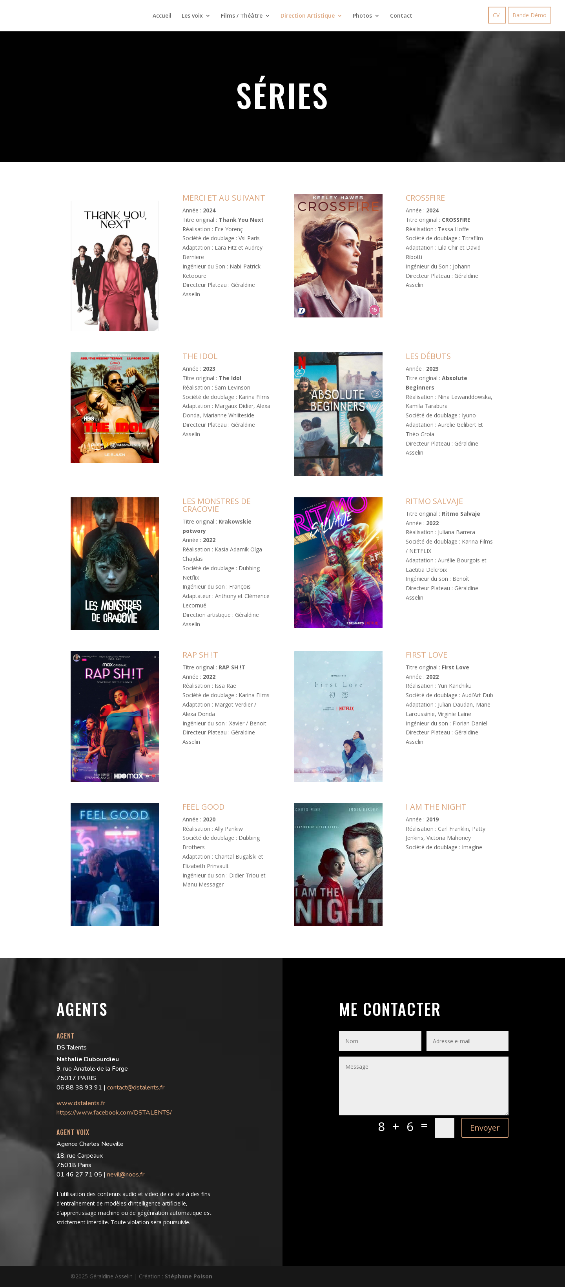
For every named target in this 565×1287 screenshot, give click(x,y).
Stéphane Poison (188, 1276)
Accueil (162, 16)
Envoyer (485, 1127)
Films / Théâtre (241, 16)
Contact (401, 16)
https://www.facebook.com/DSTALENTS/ (114, 1112)
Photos (362, 16)
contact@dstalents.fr (135, 1087)
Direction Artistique (308, 16)
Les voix (192, 16)
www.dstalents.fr (80, 1103)
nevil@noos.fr (125, 1174)
